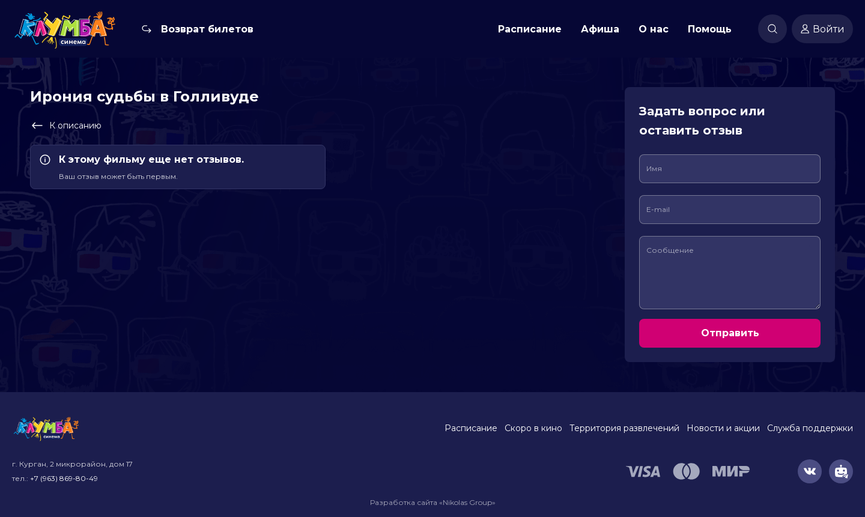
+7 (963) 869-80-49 (64, 478)
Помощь (710, 29)
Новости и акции (723, 428)
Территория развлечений (624, 428)
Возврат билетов (207, 29)
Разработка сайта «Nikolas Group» (433, 502)
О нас (654, 29)
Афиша (600, 29)
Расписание (530, 29)
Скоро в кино (533, 428)
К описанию (66, 125)
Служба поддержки (810, 428)
